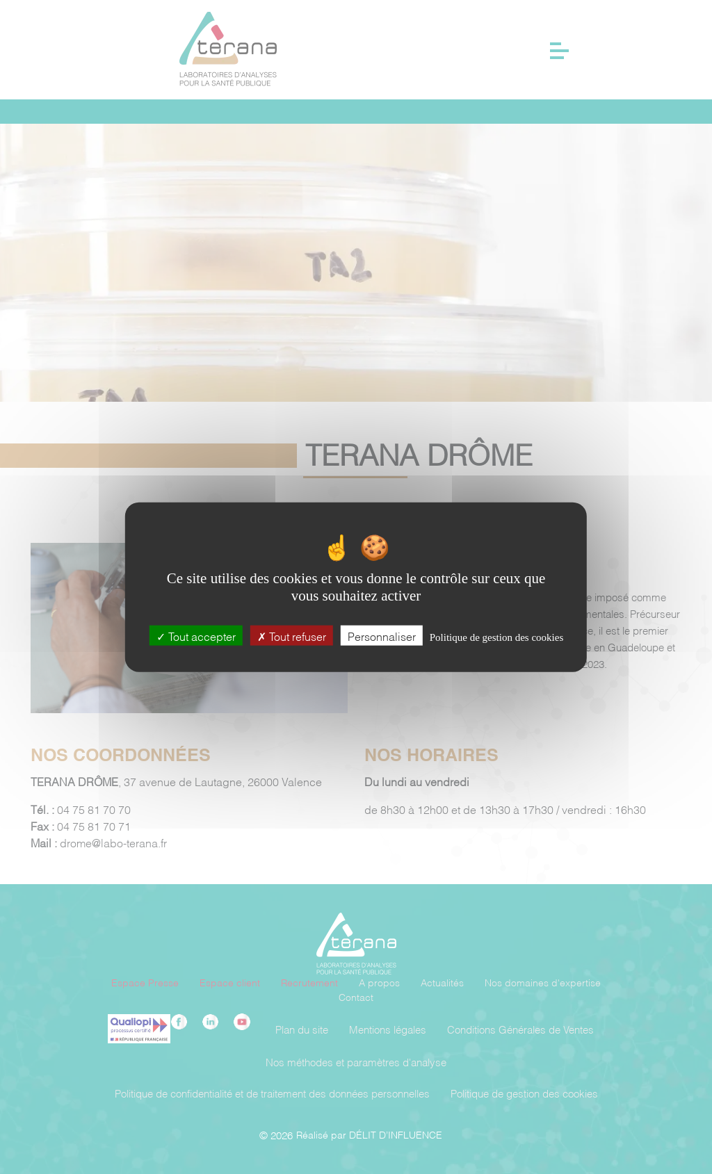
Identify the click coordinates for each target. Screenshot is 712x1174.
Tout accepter (196, 636)
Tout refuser (291, 636)
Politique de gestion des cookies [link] (496, 637)
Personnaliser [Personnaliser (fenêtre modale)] (382, 636)
